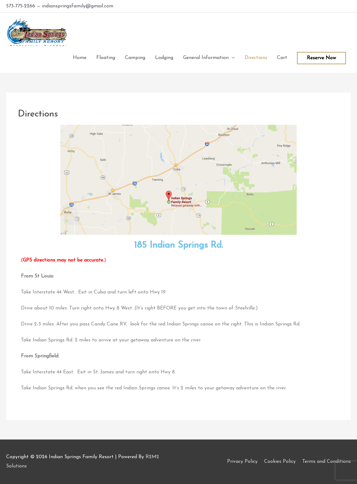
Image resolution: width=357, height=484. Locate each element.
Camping (135, 57)
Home (79, 57)
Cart (282, 57)
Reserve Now (321, 58)
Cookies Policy (280, 461)
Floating (105, 57)
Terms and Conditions (326, 461)
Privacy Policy (242, 461)
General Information (206, 57)
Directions (256, 57)
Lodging (164, 57)
